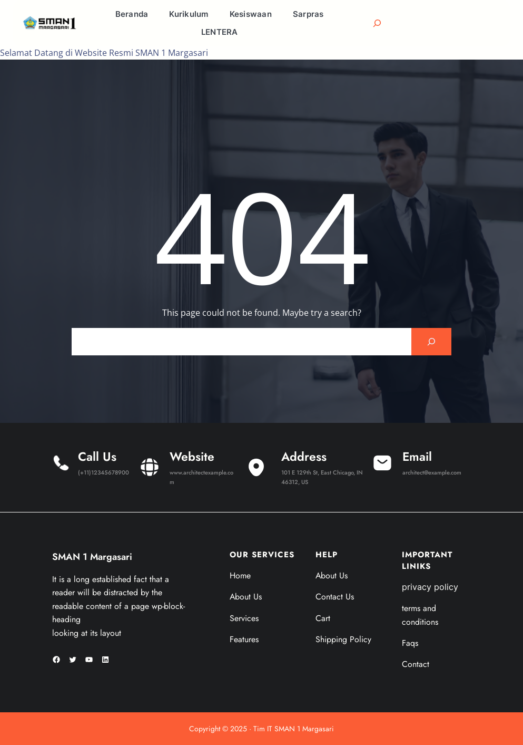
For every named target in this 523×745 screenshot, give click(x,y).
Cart (322, 618)
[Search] (431, 341)
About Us (246, 597)
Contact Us (334, 597)
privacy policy (430, 587)
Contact (415, 664)
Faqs (410, 643)
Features (244, 639)
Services (244, 618)
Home (240, 575)
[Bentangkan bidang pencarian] (377, 23)
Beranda (132, 14)
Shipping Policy (343, 639)
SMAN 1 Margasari (92, 557)
